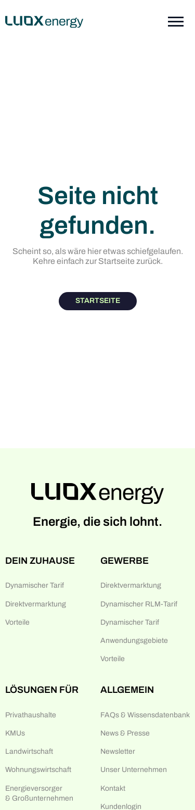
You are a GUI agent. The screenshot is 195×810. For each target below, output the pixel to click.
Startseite (97, 301)
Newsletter (117, 751)
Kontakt (112, 788)
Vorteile (17, 622)
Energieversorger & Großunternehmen (39, 793)
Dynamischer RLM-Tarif (138, 604)
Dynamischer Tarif (34, 585)
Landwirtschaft (29, 751)
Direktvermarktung (35, 604)
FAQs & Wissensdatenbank (145, 715)
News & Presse (125, 733)
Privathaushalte (30, 715)
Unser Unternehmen (133, 770)
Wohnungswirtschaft (38, 770)
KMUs (15, 733)
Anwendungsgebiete (134, 640)
